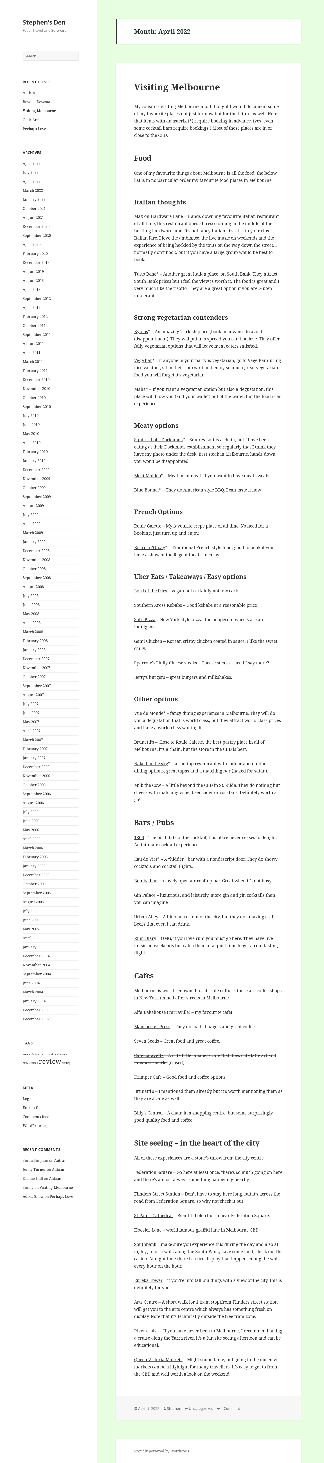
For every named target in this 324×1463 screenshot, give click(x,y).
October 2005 (34, 883)
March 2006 (33, 847)
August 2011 (33, 343)
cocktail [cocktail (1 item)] (49, 1054)
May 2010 (31, 433)
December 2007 (36, 658)
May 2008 (31, 613)
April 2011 (31, 352)
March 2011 (33, 361)
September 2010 (37, 406)
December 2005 (36, 874)
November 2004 (36, 964)
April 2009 (31, 523)
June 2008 (31, 604)
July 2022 (30, 172)
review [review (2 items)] (50, 1061)
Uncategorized (201, 1408)
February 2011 (35, 370)
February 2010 (35, 451)
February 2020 (35, 253)
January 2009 (34, 541)
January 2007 (34, 757)
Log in (28, 1098)
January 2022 (34, 199)
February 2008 (35, 640)
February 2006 (35, 856)
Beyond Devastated (39, 101)
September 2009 (37, 496)
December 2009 (36, 469)
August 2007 (33, 694)
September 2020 (37, 235)
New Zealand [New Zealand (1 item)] (30, 1062)
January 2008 (34, 649)
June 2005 (31, 919)
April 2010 (31, 442)
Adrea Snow (33, 1196)
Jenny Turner (34, 1169)
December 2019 (36, 262)
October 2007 (34, 676)
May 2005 (31, 928)
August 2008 (33, 586)
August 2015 (33, 280)
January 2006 (34, 865)
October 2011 (34, 325)
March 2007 (33, 739)
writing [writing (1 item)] (66, 1062)
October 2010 (34, 397)
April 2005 (31, 937)
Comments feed (36, 1116)
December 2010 (36, 379)
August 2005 (33, 901)
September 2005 (37, 892)
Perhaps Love (34, 128)
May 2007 (31, 721)
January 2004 (34, 1001)
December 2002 (36, 1019)
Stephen (174, 1408)
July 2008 (30, 595)
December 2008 (36, 550)
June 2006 (31, 820)
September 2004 (37, 974)
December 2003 (36, 1010)
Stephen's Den (44, 22)
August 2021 (33, 217)
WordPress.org (36, 1125)
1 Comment (230, 1408)
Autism (29, 92)
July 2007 (30, 703)
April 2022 (31, 181)
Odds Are (31, 119)
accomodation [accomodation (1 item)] (31, 1054)
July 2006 (30, 811)
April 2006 (31, 838)
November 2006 (36, 775)
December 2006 (36, 766)
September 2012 (37, 298)
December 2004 (36, 955)
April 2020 (31, 244)
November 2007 (36, 667)
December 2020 (36, 226)
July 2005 (30, 910)
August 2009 (33, 505)
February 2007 (35, 748)
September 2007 (37, 685)
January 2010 (34, 460)
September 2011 (37, 334)
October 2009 (34, 487)
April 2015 (31, 289)
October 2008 (34, 568)
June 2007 (31, 712)
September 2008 (37, 577)
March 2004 (33, 992)
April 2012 (31, 307)
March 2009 (33, 532)
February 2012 (35, 316)
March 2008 (33, 631)
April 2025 (31, 163)
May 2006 (31, 829)
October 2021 (34, 208)
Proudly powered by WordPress (161, 1451)
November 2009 (36, 478)
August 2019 (33, 271)
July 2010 (30, 415)
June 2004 (31, 983)
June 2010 (31, 424)
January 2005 (34, 946)
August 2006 (33, 802)
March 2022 (33, 190)
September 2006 (37, 793)
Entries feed (33, 1107)
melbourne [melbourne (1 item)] (60, 1054)
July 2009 (30, 514)
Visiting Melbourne (39, 110)
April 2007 (31, 730)
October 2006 (34, 784)
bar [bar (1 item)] (42, 1054)
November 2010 (36, 388)
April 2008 (31, 622)
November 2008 (36, 559)
